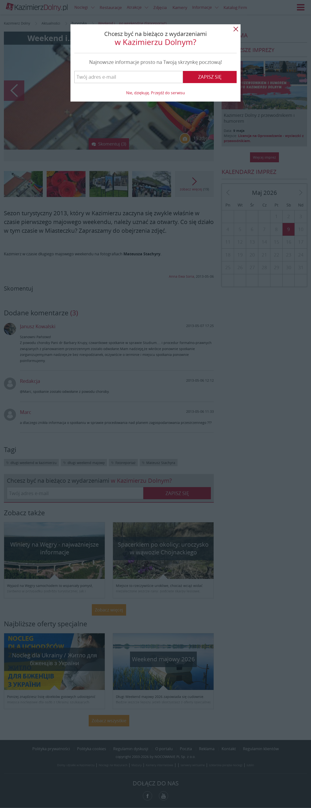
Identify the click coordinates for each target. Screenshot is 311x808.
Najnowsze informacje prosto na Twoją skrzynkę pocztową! (155, 62)
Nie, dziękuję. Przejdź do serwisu (155, 92)
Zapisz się (210, 77)
